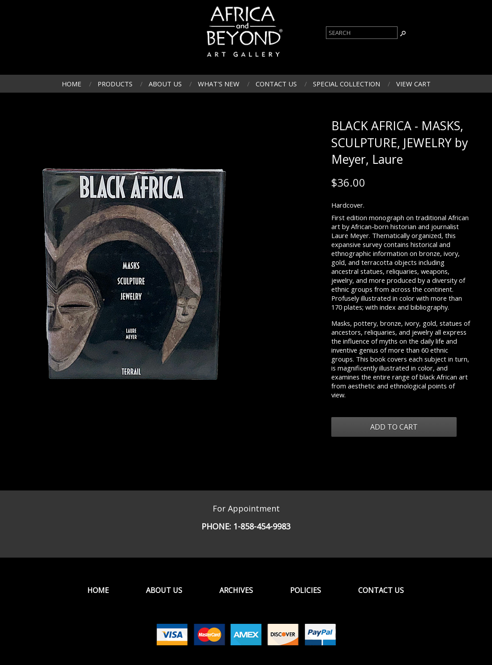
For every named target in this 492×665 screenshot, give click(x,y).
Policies (305, 590)
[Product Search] (362, 32)
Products (115, 83)
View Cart (413, 83)
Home (71, 83)
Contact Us (276, 83)
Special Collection (346, 83)
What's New (219, 83)
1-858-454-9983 (262, 526)
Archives (236, 590)
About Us (165, 83)
